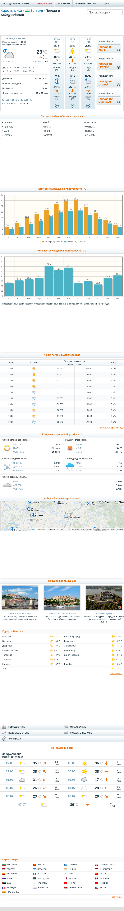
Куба (9, 878)
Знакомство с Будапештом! (62, 613)
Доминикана (107, 864)
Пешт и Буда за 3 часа (19, 613)
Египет (11, 869)
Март (16, 481)
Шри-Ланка (13, 892)
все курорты (116, 673)
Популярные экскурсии (62, 581)
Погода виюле (104, 48)
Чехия (103, 887)
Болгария (12, 864)
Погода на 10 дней (62, 748)
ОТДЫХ (105, 3)
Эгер (4, 669)
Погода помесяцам (105, 100)
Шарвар (6, 664)
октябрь (90, 127)
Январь (17, 463)
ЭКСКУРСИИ (63, 3)
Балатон (6, 636)
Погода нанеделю (105, 66)
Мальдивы (43, 878)
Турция (104, 883)
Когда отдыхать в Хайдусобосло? (62, 434)
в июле (6, 103)
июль (47, 131)
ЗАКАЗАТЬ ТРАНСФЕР (81, 733)
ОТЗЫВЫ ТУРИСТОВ (85, 3)
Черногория (76, 887)
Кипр (71, 874)
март (6, 131)
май (46, 122)
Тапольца (7, 655)
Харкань (6, 659)
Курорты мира (11, 10)
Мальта (73, 878)
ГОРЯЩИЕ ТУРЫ (43, 3)
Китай (103, 874)
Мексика (104, 878)
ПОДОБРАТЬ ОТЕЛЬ (18, 733)
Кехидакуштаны (10, 650)
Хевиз (67, 659)
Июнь (79, 452)
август (48, 135)
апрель (8, 135)
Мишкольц (69, 650)
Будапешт (7, 641)
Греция (73, 864)
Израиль (42, 869)
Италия (42, 874)
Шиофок (68, 664)
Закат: (25, 67)
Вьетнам (42, 864)
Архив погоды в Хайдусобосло (62, 355)
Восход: (10, 67)
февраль (8, 127)
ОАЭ (9, 883)
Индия (72, 869)
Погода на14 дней (105, 83)
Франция (12, 887)
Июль (16, 448)
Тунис (72, 883)
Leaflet (33, 530)
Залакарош (70, 646)
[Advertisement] (62, 25)
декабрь (90, 135)
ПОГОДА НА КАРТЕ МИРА (16, 3)
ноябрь (89, 131)
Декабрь (18, 466)
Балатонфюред (72, 636)
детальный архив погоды (112, 428)
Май (78, 463)
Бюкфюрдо (69, 641)
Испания (12, 874)
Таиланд (42, 883)
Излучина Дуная (104, 613)
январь (8, 122)
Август (17, 444)
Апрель (17, 485)
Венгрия (37, 10)
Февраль (18, 470)
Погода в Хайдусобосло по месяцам (62, 116)
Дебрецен (7, 646)
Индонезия (106, 869)
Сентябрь (18, 452)
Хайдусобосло (71, 655)
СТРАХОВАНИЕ (78, 727)
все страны (117, 897)
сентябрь (90, 122)
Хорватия (43, 887)
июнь (47, 127)
